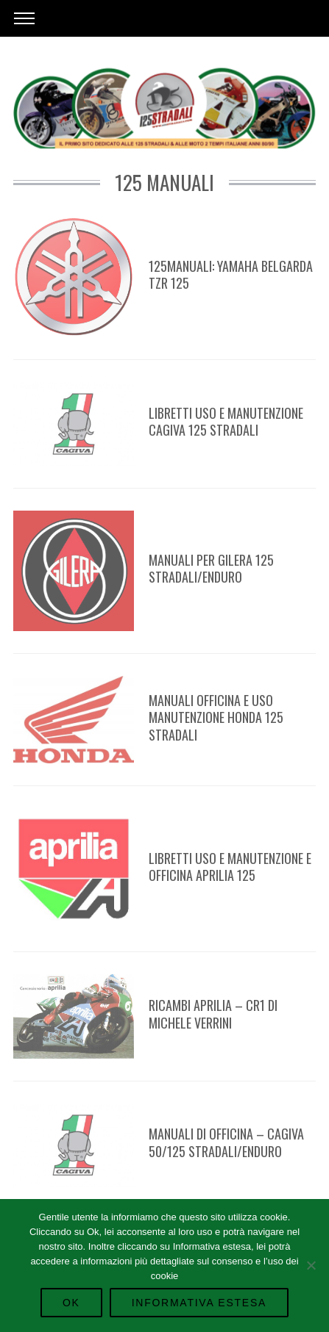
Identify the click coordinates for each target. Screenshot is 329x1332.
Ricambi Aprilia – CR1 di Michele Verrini (213, 1014)
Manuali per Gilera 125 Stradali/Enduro (211, 568)
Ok (71, 1302)
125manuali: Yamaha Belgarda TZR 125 (231, 274)
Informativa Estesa (199, 1302)
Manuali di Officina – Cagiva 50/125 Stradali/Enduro (226, 1142)
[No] (310, 1265)
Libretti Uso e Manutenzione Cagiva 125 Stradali (226, 421)
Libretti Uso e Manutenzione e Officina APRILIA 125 (230, 867)
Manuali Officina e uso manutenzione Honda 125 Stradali (216, 717)
